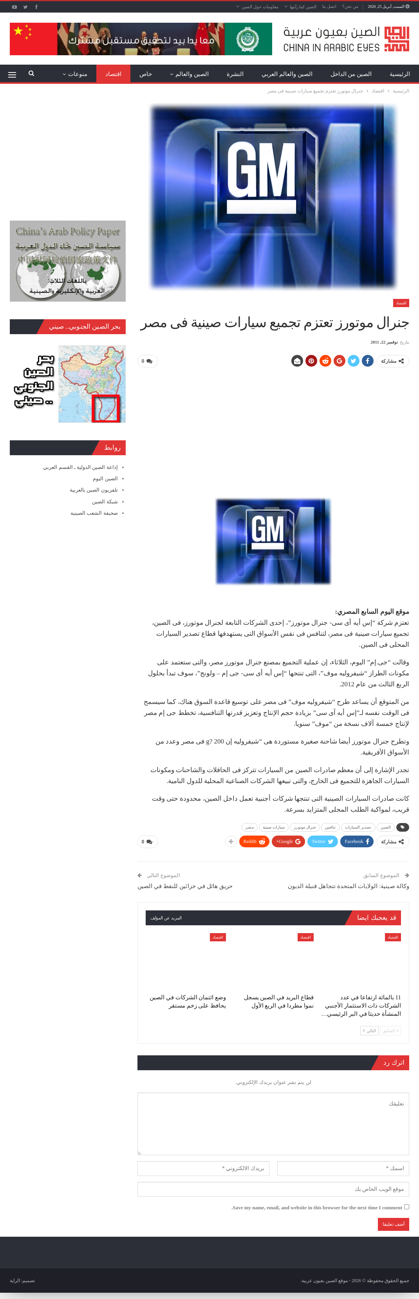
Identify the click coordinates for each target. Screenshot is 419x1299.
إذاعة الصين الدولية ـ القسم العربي (80, 467)
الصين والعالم (192, 74)
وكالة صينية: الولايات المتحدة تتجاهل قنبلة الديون (348, 885)
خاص (145, 74)
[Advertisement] (273, 429)
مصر (249, 827)
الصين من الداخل (351, 74)
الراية (15, 1279)
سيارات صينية (274, 827)
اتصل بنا (329, 6)
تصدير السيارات (358, 827)
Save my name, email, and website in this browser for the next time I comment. (316, 1206)
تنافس (330, 827)
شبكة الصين (104, 502)
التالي (369, 1030)
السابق (390, 1030)
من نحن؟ (350, 6)
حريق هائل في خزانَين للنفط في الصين (185, 885)
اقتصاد (113, 74)
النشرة (235, 74)
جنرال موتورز (305, 827)
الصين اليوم (105, 478)
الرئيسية (400, 74)
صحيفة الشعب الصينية (94, 513)
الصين (386, 827)
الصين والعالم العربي (287, 74)
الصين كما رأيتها (303, 6)
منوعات (77, 74)
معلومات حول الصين (260, 6)
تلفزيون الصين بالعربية (94, 490)
